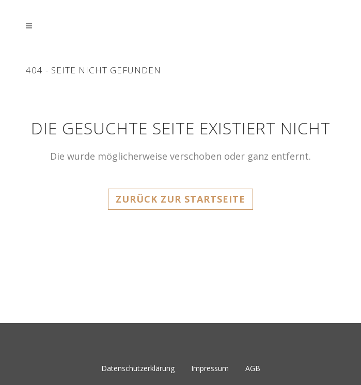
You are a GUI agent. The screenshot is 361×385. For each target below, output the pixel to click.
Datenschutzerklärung (138, 368)
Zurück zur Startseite (180, 199)
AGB (252, 368)
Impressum (210, 368)
